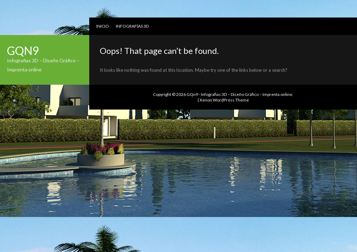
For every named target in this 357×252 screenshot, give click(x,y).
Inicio (102, 26)
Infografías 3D (132, 26)
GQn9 (23, 50)
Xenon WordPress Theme (224, 100)
